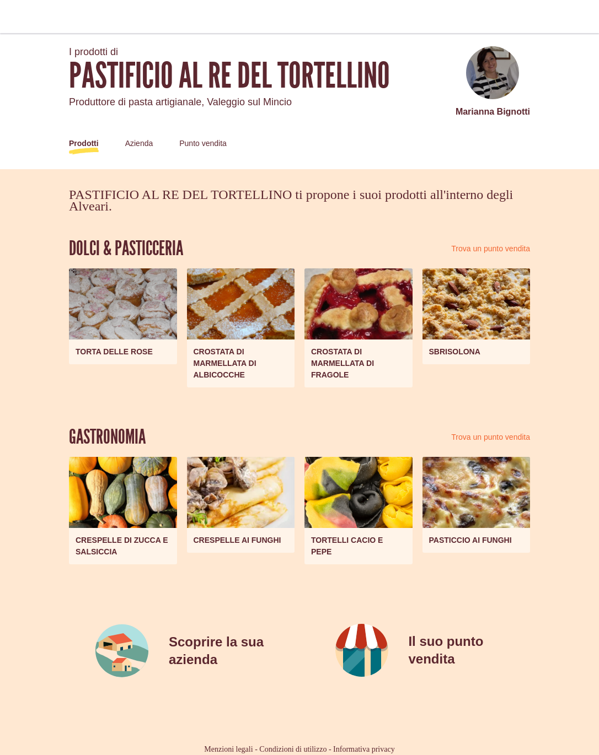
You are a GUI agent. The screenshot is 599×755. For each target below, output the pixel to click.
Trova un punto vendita (490, 248)
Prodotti (84, 143)
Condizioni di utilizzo (293, 749)
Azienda (139, 143)
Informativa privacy (364, 749)
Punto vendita (203, 143)
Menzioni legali (228, 749)
